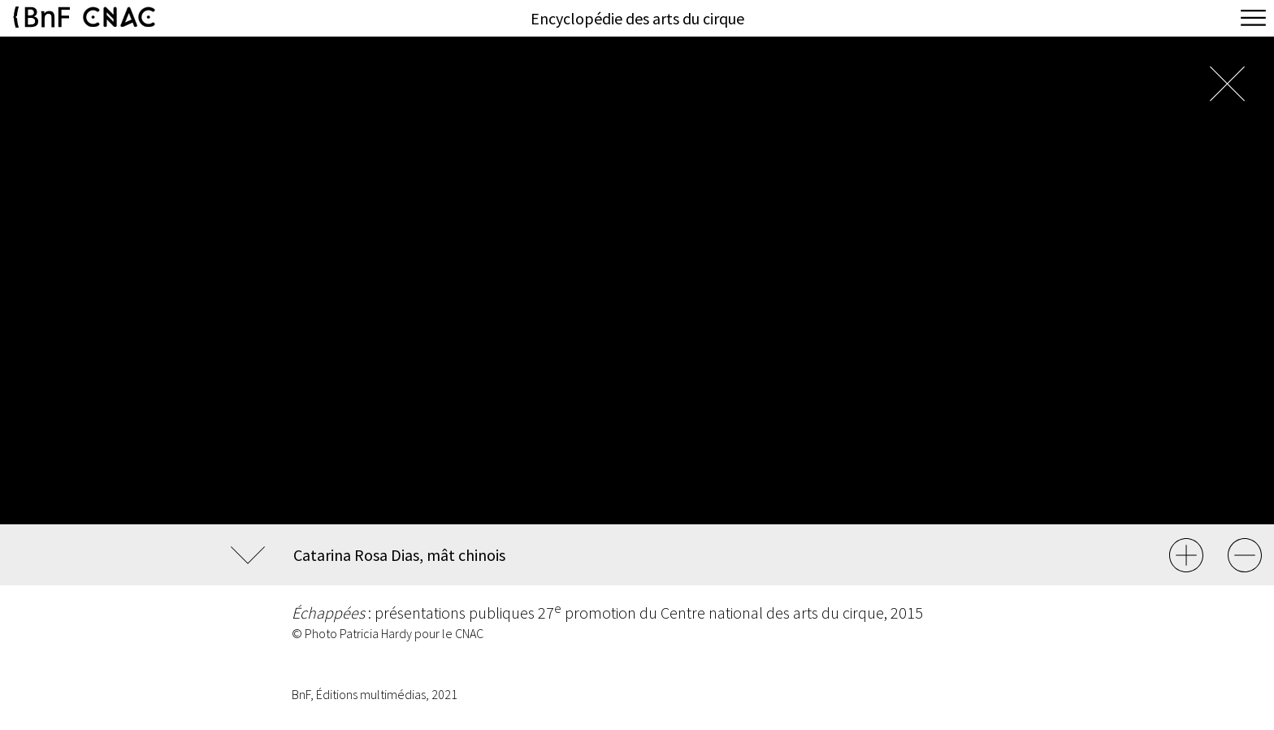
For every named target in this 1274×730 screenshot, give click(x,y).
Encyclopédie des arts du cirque (637, 18)
